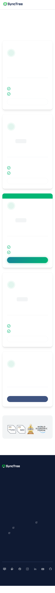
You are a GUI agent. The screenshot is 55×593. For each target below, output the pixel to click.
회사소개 (32, 546)
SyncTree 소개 (8, 512)
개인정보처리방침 (9, 497)
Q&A (31, 512)
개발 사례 (6, 522)
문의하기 (32, 517)
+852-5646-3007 (19, 488)
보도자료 (32, 551)
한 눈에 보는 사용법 (10, 546)
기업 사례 (6, 517)
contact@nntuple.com (27, 497)
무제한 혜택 (7, 409)
